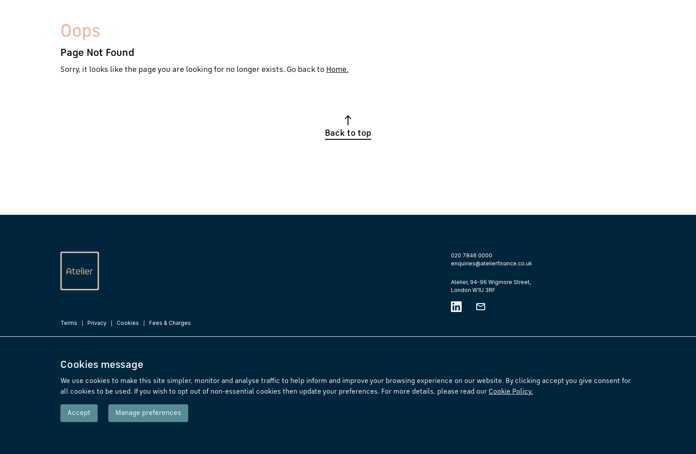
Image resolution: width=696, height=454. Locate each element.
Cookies (128, 323)
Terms (68, 323)
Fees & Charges (170, 323)
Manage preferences (148, 413)
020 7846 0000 (471, 255)
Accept (79, 413)
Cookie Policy (511, 391)
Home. (337, 70)
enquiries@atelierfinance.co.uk (491, 263)
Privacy (97, 323)
